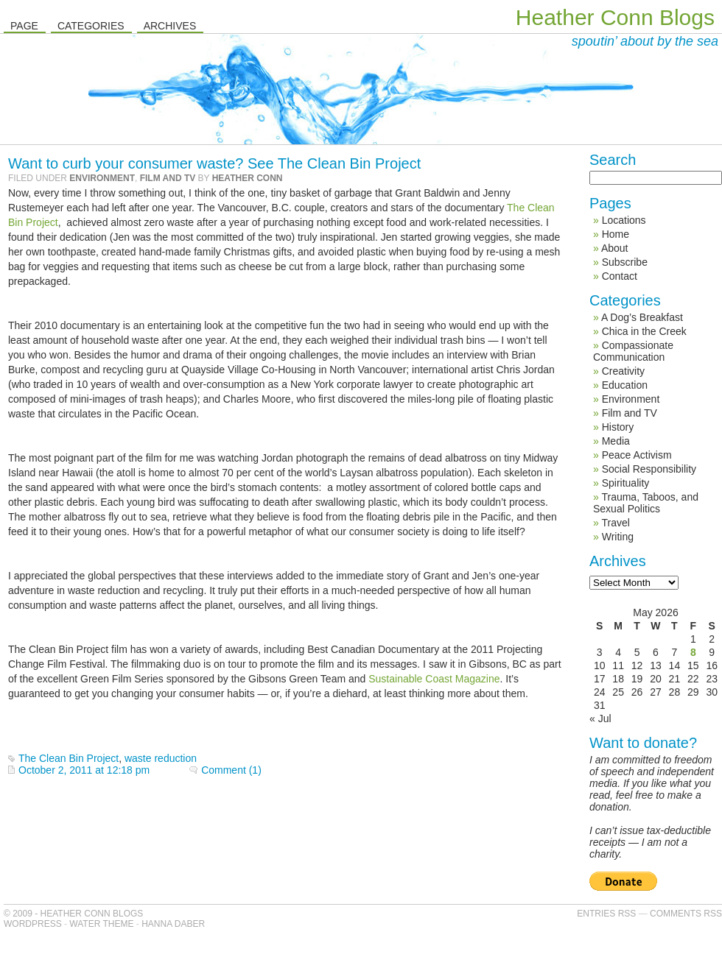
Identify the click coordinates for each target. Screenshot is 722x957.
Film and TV (168, 178)
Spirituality (626, 483)
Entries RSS (606, 913)
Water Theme (101, 924)
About (614, 248)
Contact (619, 276)
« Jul (600, 718)
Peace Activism (637, 455)
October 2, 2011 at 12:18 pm (84, 770)
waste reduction (161, 758)
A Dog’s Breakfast (642, 317)
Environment (102, 178)
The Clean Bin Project (68, 758)
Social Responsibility (649, 469)
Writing (618, 537)
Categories (91, 26)
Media (616, 441)
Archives (170, 26)
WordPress (33, 924)
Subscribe (625, 262)
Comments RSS (686, 913)
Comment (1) (231, 770)
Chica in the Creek (644, 331)
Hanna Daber (173, 924)
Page (24, 26)
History (618, 427)
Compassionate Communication (633, 351)
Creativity (623, 371)
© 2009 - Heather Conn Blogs (73, 913)
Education (625, 385)
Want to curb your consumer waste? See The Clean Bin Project (214, 163)
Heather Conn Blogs (615, 17)
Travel (615, 523)
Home (615, 234)
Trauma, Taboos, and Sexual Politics (645, 503)
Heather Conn (247, 178)
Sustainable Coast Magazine (434, 679)
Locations (624, 220)
